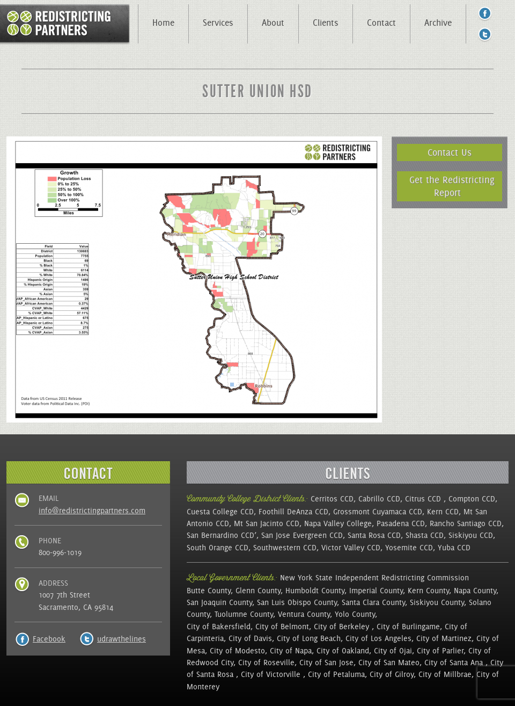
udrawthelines (121, 639)
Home (163, 22)
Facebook (49, 639)
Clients (326, 22)
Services (218, 22)
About (273, 22)
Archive (438, 22)
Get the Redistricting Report (452, 186)
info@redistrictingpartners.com (92, 510)
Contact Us (450, 152)
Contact (381, 22)
